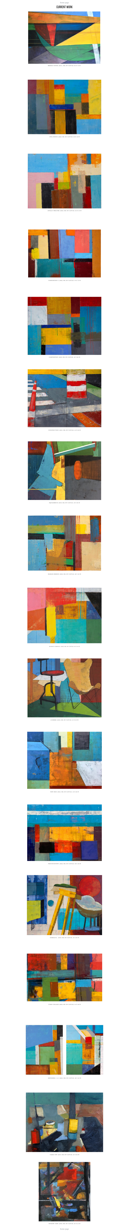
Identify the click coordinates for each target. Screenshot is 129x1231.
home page (64, 2)
